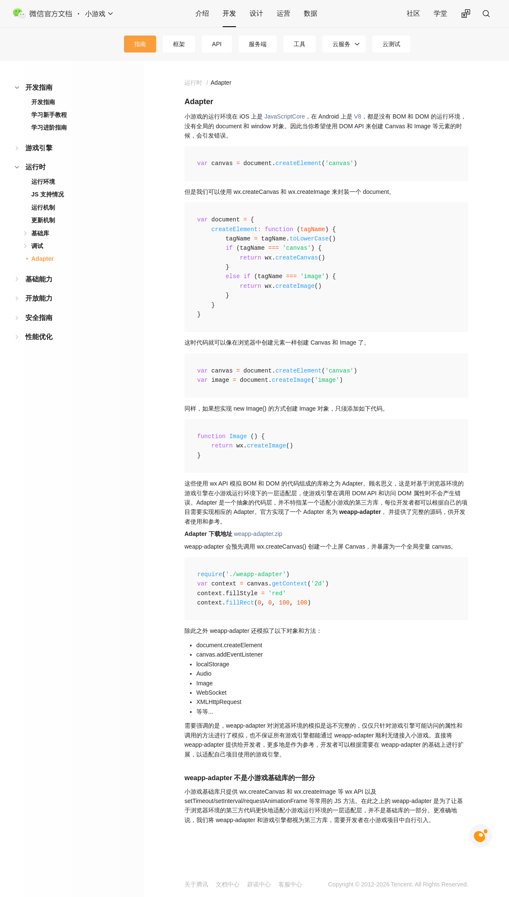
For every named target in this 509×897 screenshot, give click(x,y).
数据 (310, 13)
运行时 (35, 167)
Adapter (42, 258)
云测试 (391, 44)
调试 (37, 246)
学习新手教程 (49, 114)
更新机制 (43, 220)
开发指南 (38, 87)
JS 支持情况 (47, 194)
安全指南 (38, 317)
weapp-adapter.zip (258, 533)
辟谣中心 (259, 884)
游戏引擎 (38, 148)
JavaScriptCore (284, 116)
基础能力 (38, 279)
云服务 (341, 44)
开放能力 (38, 298)
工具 (299, 44)
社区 (413, 13)
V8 (357, 116)
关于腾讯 (196, 884)
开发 (229, 13)
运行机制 (43, 207)
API (217, 44)
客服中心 (290, 884)
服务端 (258, 44)
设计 (256, 13)
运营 (283, 13)
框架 (179, 44)
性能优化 (38, 336)
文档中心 (227, 884)
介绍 (202, 13)
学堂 (440, 13)
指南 (140, 44)
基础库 (40, 233)
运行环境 (43, 181)
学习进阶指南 (49, 127)
